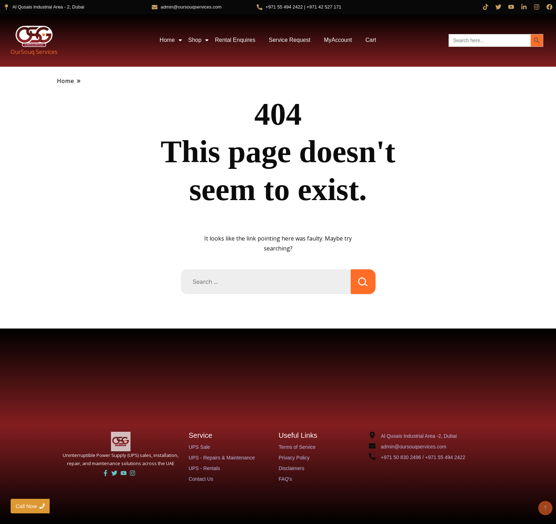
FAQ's (285, 479)
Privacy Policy (294, 457)
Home (169, 40)
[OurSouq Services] (34, 36)
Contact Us (201, 479)
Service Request (289, 40)
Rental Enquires (235, 40)
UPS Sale (199, 447)
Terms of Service (297, 447)
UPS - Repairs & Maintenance (222, 457)
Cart (371, 40)
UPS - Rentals (204, 468)
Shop (196, 40)
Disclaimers (291, 468)
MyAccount (338, 40)
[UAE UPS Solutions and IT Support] (120, 441)
